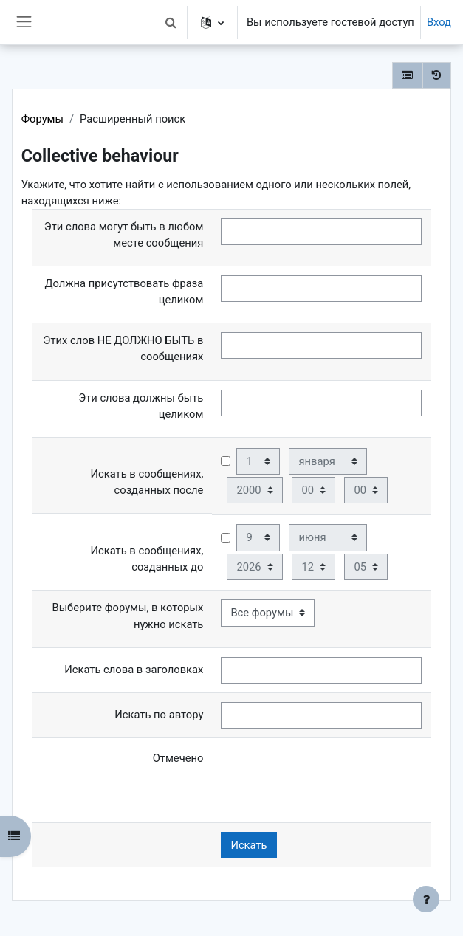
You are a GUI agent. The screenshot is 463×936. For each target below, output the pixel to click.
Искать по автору (158, 714)
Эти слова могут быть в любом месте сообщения (124, 235)
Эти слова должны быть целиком (140, 406)
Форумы (42, 118)
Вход (439, 22)
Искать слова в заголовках (133, 669)
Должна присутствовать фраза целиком (123, 291)
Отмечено (178, 758)
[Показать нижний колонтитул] (426, 899)
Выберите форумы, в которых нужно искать (128, 615)
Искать (248, 845)
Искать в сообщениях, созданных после (147, 482)
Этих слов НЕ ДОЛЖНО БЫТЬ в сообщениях (124, 348)
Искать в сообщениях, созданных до (147, 559)
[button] (171, 22)
